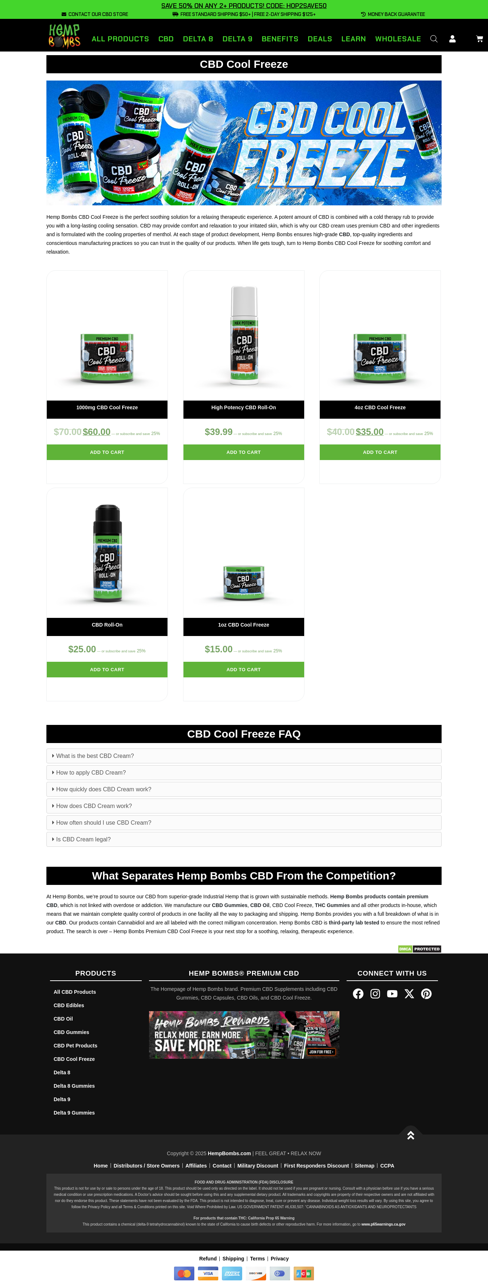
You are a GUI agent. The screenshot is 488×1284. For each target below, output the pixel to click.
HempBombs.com (229, 1153)
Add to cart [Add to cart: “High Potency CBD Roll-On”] (244, 452)
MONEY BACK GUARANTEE (393, 14)
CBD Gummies (230, 905)
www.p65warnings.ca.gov (383, 1224)
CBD (166, 39)
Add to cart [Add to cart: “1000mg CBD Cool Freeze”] (107, 452)
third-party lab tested (354, 923)
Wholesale (398, 39)
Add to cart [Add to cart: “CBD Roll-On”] (107, 669)
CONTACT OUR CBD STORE (95, 14)
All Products (120, 39)
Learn (354, 39)
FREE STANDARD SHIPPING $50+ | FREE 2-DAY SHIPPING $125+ (244, 14)
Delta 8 (198, 39)
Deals (320, 39)
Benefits (280, 39)
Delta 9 (238, 39)
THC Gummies (332, 905)
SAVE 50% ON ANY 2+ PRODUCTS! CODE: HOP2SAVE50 (244, 5)
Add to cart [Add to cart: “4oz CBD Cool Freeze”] (380, 452)
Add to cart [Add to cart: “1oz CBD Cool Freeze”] (244, 669)
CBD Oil (259, 905)
